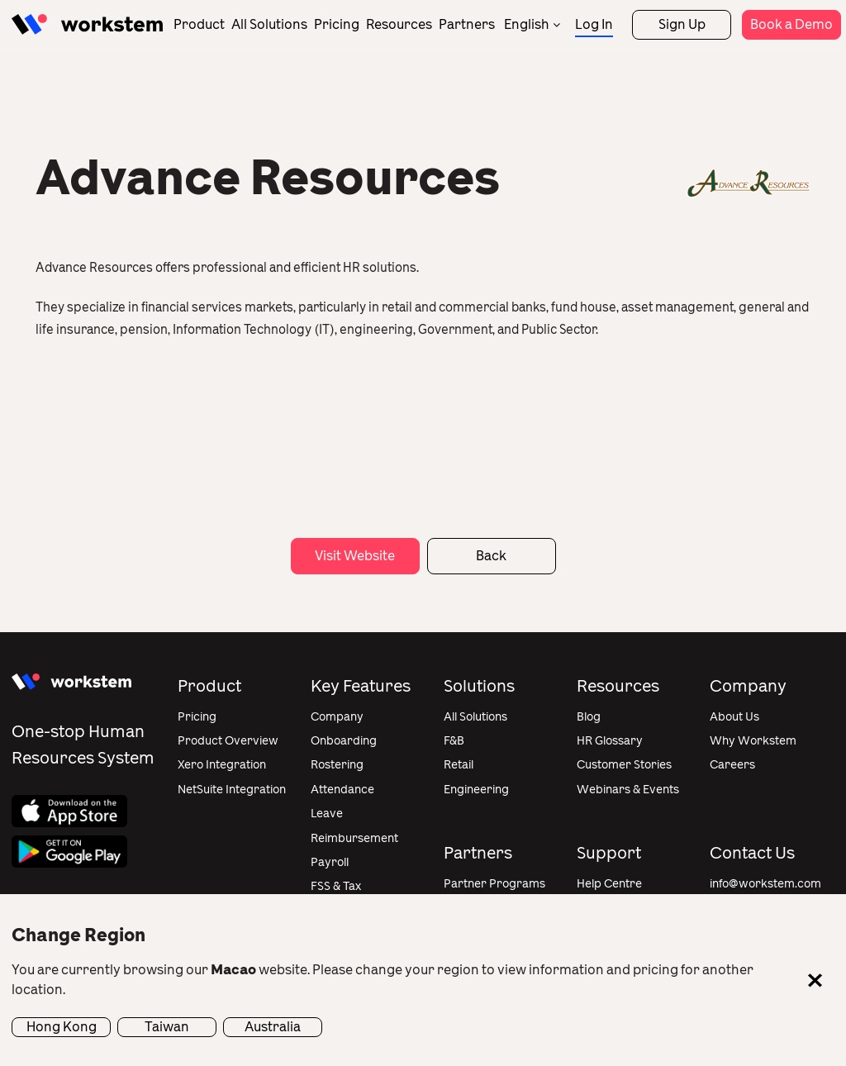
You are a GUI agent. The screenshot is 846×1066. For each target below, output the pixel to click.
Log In (594, 24)
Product (199, 24)
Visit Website (355, 555)
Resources (399, 24)
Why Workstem (753, 741)
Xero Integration (222, 765)
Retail (458, 765)
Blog (589, 717)
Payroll (330, 862)
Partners (467, 24)
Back (491, 555)
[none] (532, 24)
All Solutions (269, 24)
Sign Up (682, 24)
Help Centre (609, 884)
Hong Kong (61, 1026)
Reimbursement (354, 838)
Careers (732, 765)
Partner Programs (494, 884)
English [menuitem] (526, 24)
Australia (273, 1026)
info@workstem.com (765, 884)
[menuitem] (532, 24)
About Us (734, 717)
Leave (327, 813)
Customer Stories (624, 765)
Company (337, 717)
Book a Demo (791, 24)
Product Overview (228, 741)
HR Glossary (610, 741)
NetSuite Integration (232, 789)
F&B (454, 741)
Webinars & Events (628, 789)
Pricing (336, 24)
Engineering (476, 789)
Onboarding (344, 741)
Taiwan (167, 1026)
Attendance (342, 789)
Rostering (337, 765)
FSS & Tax (336, 886)
